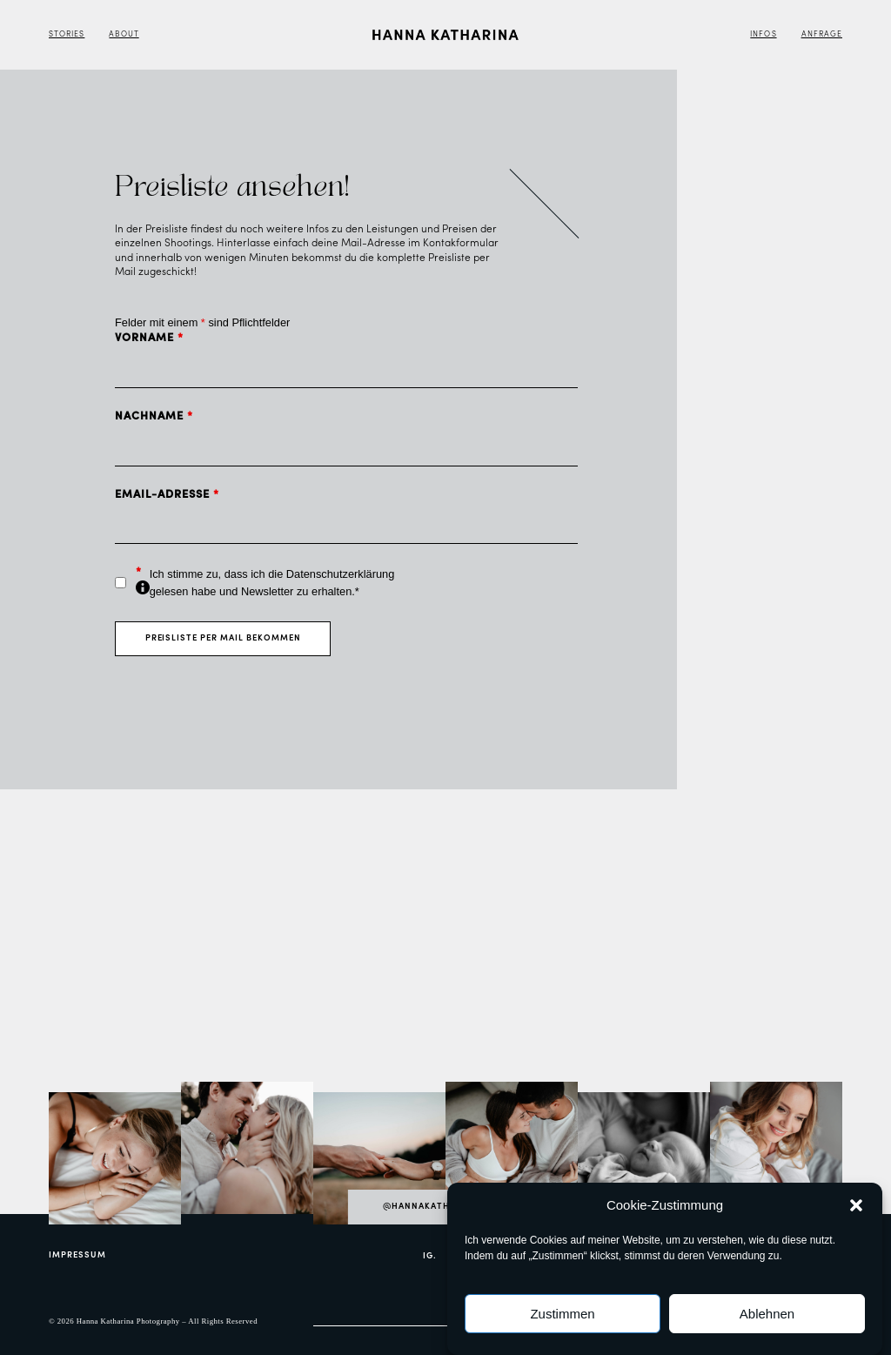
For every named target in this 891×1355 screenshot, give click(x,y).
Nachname (154, 416)
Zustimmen (562, 1313)
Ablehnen (767, 1313)
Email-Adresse (167, 494)
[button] (856, 1205)
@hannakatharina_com (445, 1207)
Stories (66, 34)
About (123, 34)
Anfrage (821, 34)
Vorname (149, 338)
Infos (763, 34)
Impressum (77, 1255)
